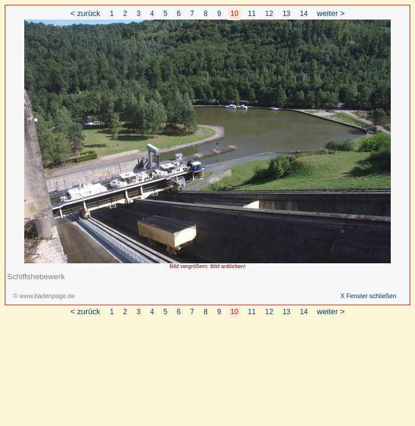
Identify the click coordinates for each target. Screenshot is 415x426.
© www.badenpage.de (43, 295)
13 (286, 13)
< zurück (85, 13)
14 (303, 13)
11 (251, 13)
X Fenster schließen (369, 295)
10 (234, 13)
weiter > (331, 13)
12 (269, 13)
